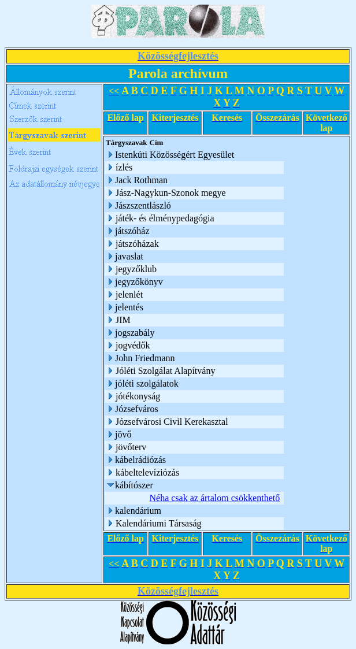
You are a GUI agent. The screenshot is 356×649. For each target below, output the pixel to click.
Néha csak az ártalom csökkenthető (215, 498)
